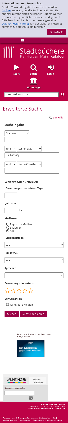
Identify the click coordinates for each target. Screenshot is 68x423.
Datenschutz (38, 420)
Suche (33, 73)
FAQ (55, 418)
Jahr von (10, 203)
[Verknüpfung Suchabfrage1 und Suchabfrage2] (10, 148)
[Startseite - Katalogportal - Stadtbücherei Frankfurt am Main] (34, 52)
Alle (12, 231)
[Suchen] (62, 94)
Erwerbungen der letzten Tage (24, 188)
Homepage (33, 87)
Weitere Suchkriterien (21, 182)
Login (50, 73)
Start (16, 73)
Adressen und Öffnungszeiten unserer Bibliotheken (26, 418)
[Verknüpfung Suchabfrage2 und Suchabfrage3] (10, 164)
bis (20, 210)
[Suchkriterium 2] (29, 148)
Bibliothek (11, 253)
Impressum (25, 420)
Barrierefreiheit (54, 420)
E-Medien (16, 227)
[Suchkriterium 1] (17, 133)
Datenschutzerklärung (15, 23)
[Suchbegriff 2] (32, 155)
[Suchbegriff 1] (32, 139)
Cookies (6, 10)
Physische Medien (21, 224)
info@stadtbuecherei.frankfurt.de (49, 408)
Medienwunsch (10, 420)
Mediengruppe (14, 237)
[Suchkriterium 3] (29, 164)
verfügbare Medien (21, 304)
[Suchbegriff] (31, 94)
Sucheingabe (14, 125)
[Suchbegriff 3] (32, 171)
